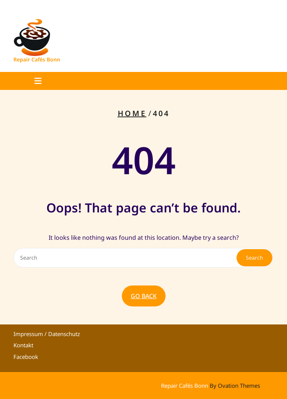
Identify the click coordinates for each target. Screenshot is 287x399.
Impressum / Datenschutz (46, 334)
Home (132, 113)
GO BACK (144, 296)
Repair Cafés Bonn (36, 59)
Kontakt (23, 345)
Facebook (25, 356)
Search (254, 257)
